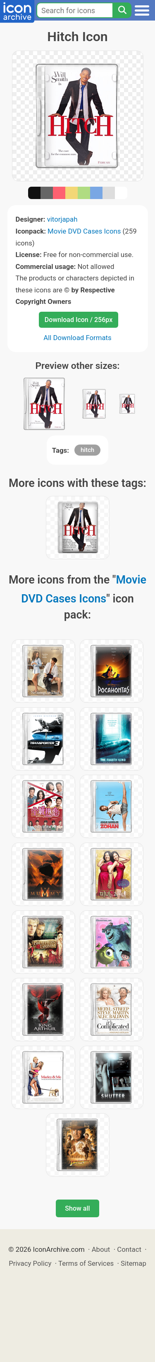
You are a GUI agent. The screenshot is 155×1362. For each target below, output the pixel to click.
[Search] (121, 10)
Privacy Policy (30, 1263)
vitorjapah (62, 219)
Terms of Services (86, 1263)
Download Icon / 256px (78, 320)
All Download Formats (77, 338)
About (101, 1249)
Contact (129, 1249)
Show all (77, 1208)
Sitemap (133, 1263)
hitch (87, 450)
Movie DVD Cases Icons (84, 231)
